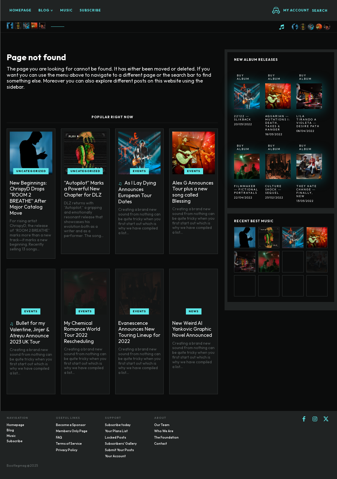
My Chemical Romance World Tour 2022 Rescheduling (82, 332)
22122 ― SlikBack (242, 117)
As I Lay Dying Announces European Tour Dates (137, 192)
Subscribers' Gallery (121, 443)
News (194, 311)
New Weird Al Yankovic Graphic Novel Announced (192, 329)
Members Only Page (71, 431)
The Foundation (166, 437)
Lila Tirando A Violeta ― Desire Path (307, 121)
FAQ (59, 437)
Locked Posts (115, 437)
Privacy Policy (66, 450)
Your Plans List (116, 431)
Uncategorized (31, 171)
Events (139, 171)
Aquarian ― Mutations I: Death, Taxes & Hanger (277, 122)
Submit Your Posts (119, 450)
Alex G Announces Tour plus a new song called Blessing (192, 192)
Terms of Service (69, 443)
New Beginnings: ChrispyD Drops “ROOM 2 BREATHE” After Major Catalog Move (28, 198)
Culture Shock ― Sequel (273, 189)
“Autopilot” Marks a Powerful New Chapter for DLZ (84, 189)
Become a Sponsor (71, 425)
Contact (160, 443)
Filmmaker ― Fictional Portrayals (246, 189)
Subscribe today (118, 425)
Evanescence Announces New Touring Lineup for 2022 (139, 332)
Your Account (115, 456)
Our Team (161, 425)
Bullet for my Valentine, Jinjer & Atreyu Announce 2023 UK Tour (30, 332)
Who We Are (163, 431)
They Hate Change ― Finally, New (306, 191)
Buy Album (243, 77)
